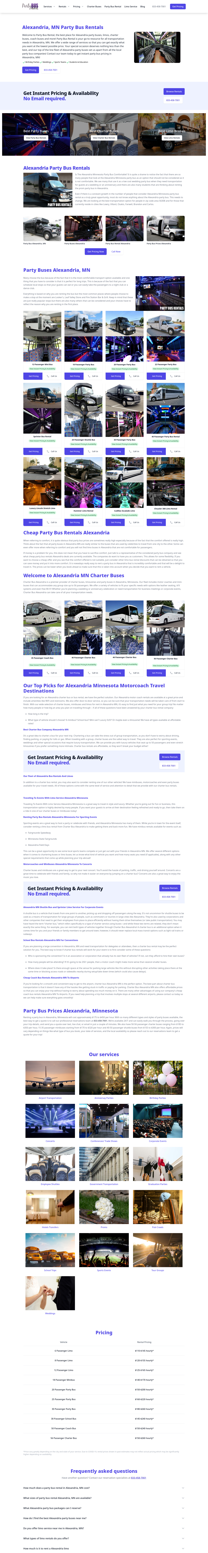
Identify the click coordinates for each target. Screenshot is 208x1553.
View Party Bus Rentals (36, 138)
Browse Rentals (174, 91)
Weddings (50, 1313)
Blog (142, 6)
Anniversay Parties (104, 1098)
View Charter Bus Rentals (104, 138)
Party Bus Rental (113, 6)
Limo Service (130, 6)
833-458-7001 (159, 6)
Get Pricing (177, 6)
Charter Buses (94, 6)
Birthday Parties (158, 1098)
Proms (104, 1227)
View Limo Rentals (172, 138)
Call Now (116, 251)
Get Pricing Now (96, 251)
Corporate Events (157, 1141)
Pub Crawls (157, 1227)
